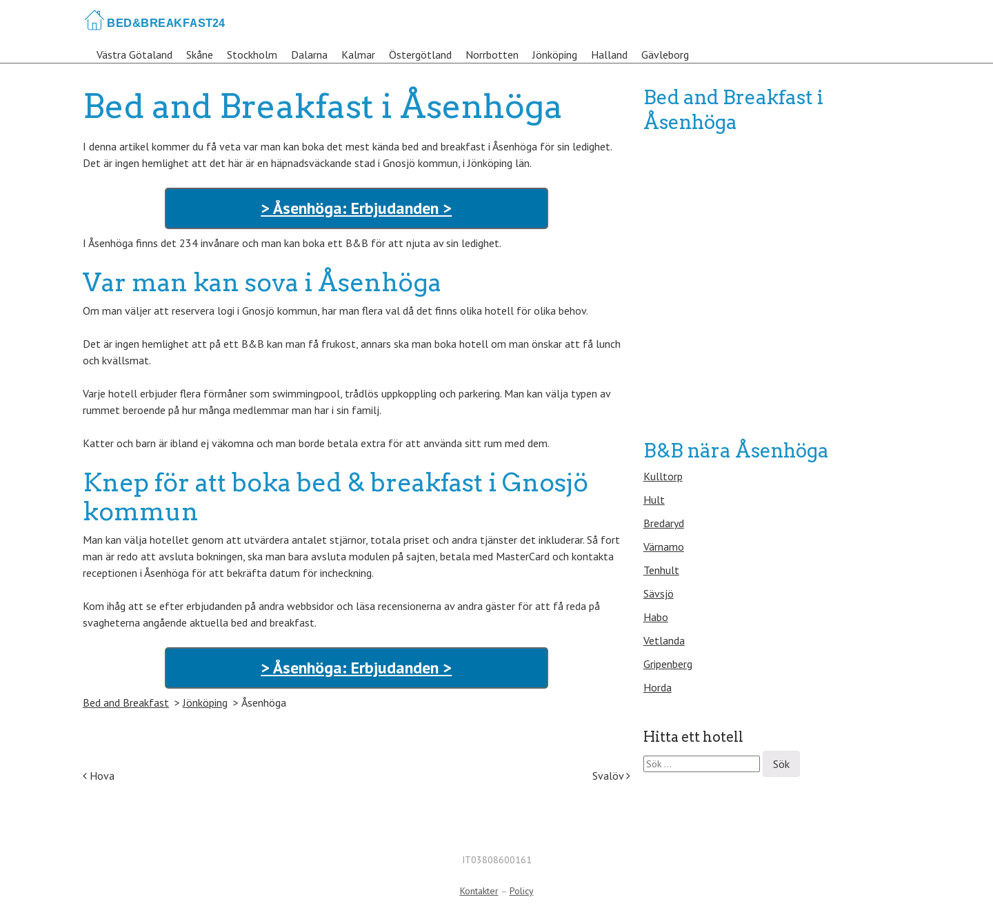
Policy (522, 891)
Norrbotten (492, 54)
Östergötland (420, 54)
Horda (657, 687)
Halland (609, 54)
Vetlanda (664, 640)
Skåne (199, 54)
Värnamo (663, 546)
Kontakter (479, 891)
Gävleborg (665, 54)
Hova (98, 776)
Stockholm (252, 54)
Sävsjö (658, 593)
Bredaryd (663, 523)
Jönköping (554, 54)
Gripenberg (667, 664)
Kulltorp (663, 476)
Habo (655, 617)
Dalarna (309, 54)
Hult (654, 499)
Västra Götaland (134, 54)
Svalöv (611, 776)
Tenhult (661, 570)
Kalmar (358, 54)
